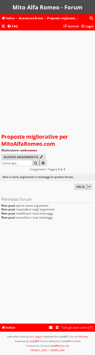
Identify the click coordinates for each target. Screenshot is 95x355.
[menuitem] (91, 18)
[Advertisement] (47, 83)
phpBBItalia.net (59, 345)
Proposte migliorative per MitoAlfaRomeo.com (34, 140)
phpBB (33, 341)
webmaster (28, 150)
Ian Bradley (81, 336)
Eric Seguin (36, 336)
